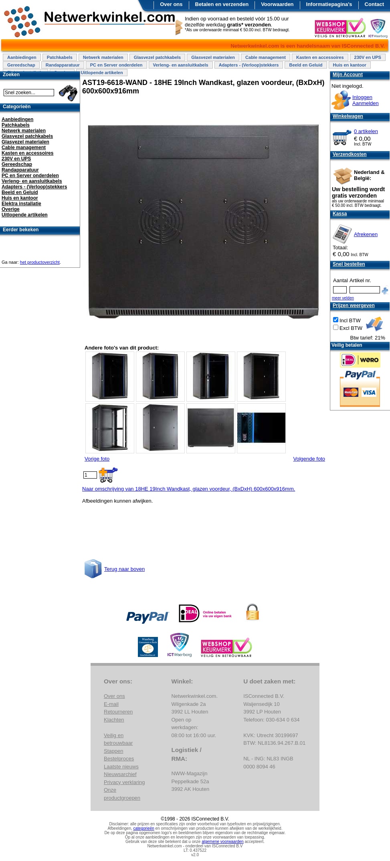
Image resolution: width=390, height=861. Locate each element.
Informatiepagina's (329, 4)
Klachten (114, 720)
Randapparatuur (63, 65)
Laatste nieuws (121, 767)
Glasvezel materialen (213, 57)
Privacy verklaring (124, 782)
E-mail (111, 704)
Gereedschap (21, 65)
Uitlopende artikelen (102, 72)
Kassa (340, 213)
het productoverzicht (40, 262)
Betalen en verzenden (222, 4)
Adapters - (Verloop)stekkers (249, 65)
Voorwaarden (277, 4)
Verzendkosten (350, 154)
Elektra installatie (21, 203)
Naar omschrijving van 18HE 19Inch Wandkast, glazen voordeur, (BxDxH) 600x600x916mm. (188, 489)
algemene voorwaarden (223, 841)
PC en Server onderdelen (116, 65)
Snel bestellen (349, 264)
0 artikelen (366, 131)
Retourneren (118, 712)
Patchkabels (60, 57)
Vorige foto (97, 459)
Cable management (265, 57)
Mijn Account (348, 74)
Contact (374, 4)
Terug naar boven (124, 569)
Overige (11, 209)
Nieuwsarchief (120, 774)
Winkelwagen (348, 116)
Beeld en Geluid (305, 65)
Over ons (171, 4)
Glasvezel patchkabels (157, 57)
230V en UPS (367, 57)
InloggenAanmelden (365, 100)
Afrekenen (366, 234)
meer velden (343, 298)
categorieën (143, 828)
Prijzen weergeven (354, 305)
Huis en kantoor (349, 65)
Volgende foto (309, 459)
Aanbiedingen (21, 57)
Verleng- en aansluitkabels (180, 65)
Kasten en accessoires (320, 57)
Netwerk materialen (103, 57)
